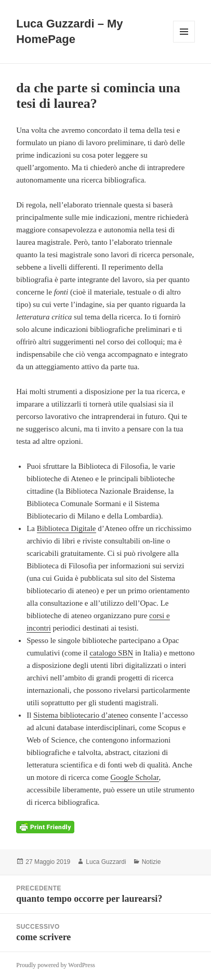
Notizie (151, 861)
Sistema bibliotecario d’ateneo (80, 715)
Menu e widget (184, 42)
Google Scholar (134, 777)
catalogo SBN (111, 653)
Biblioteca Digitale (66, 528)
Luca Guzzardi (106, 861)
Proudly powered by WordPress (55, 965)
